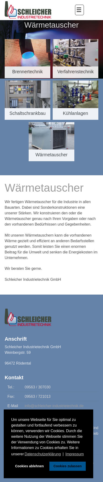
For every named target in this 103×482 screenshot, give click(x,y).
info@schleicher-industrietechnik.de (54, 406)
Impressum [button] (74, 454)
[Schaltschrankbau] (27, 100)
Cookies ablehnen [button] (29, 466)
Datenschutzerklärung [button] (42, 454)
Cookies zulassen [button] (67, 466)
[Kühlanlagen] (75, 100)
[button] (79, 10)
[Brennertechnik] (27, 58)
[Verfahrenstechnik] (75, 58)
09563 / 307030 (38, 387)
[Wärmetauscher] (51, 141)
